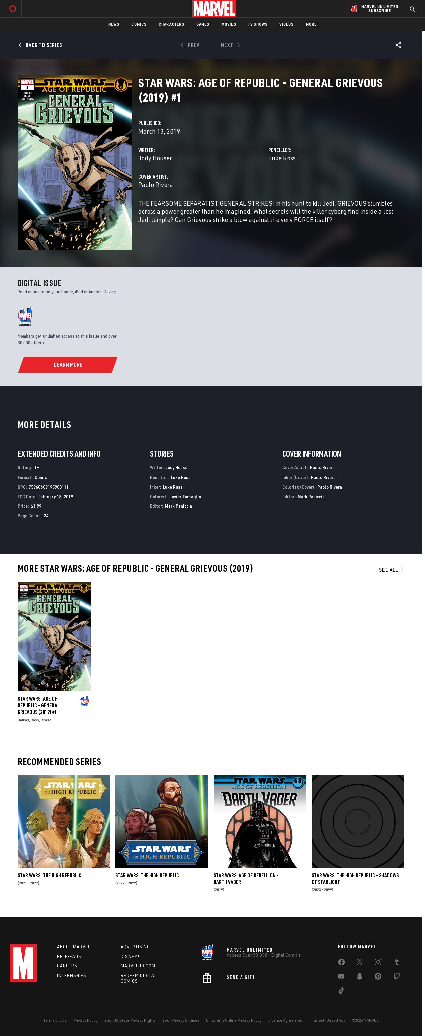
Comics (138, 24)
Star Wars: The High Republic (49, 875)
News (113, 24)
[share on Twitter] (359, 963)
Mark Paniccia (178, 506)
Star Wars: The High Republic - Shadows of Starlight (355, 878)
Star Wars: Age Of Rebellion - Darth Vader (246, 878)
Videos (286, 24)
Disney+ (130, 956)
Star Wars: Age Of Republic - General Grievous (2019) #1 (39, 705)
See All (391, 569)
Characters (171, 24)
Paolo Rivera (155, 184)
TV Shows (258, 24)
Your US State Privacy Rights (130, 1020)
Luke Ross (282, 158)
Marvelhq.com (138, 965)
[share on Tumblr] (396, 963)
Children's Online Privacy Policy (234, 1020)
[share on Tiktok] (341, 991)
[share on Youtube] (341, 977)
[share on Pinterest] (378, 977)
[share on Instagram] (378, 963)
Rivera (46, 719)
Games (202, 24)
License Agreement (286, 1020)
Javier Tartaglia (185, 496)
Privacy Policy (85, 1020)
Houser (23, 719)
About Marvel (73, 946)
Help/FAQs (69, 956)
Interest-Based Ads (327, 1020)
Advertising (135, 946)
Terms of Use (55, 1020)
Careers (67, 965)
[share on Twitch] (396, 977)
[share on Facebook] (341, 963)
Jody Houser (155, 158)
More (311, 24)
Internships (71, 975)
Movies (229, 24)
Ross (35, 719)
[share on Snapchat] (359, 977)
